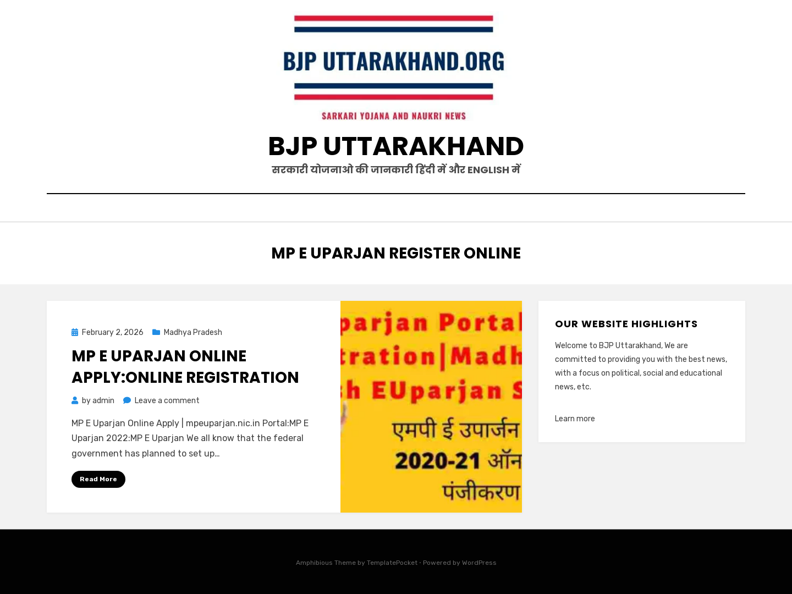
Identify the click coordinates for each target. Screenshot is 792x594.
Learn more (575, 419)
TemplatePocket (392, 562)
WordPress (479, 562)
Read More (98, 479)
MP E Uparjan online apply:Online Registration (185, 366)
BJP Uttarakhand (396, 146)
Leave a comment (167, 400)
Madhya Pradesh (193, 332)
